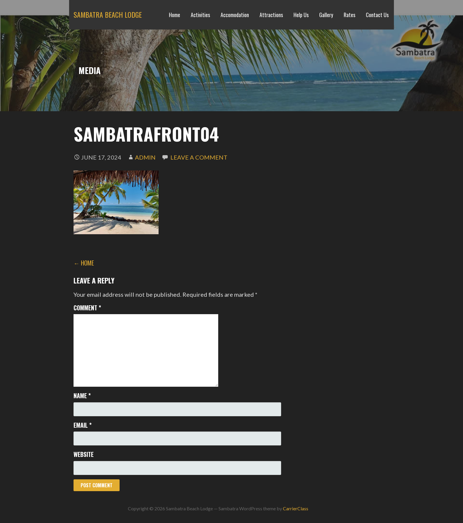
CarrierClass (295, 508)
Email (83, 425)
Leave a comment (198, 157)
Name (82, 395)
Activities (200, 15)
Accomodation (235, 15)
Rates (349, 15)
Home (174, 15)
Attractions (271, 15)
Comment (87, 307)
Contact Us (377, 15)
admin (145, 157)
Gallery (326, 15)
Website (84, 454)
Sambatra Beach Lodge (108, 14)
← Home (84, 262)
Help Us (301, 15)
